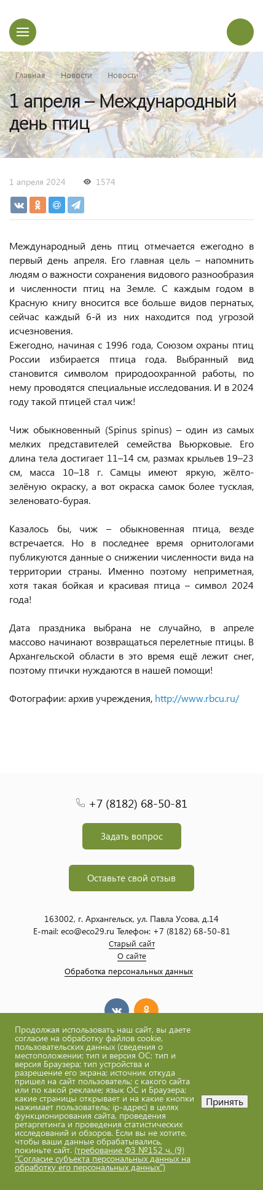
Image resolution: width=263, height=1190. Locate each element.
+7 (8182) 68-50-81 (137, 803)
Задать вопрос (132, 836)
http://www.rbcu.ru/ (197, 698)
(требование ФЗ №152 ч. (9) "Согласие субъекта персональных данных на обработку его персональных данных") (102, 1158)
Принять (224, 1101)
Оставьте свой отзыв (131, 878)
